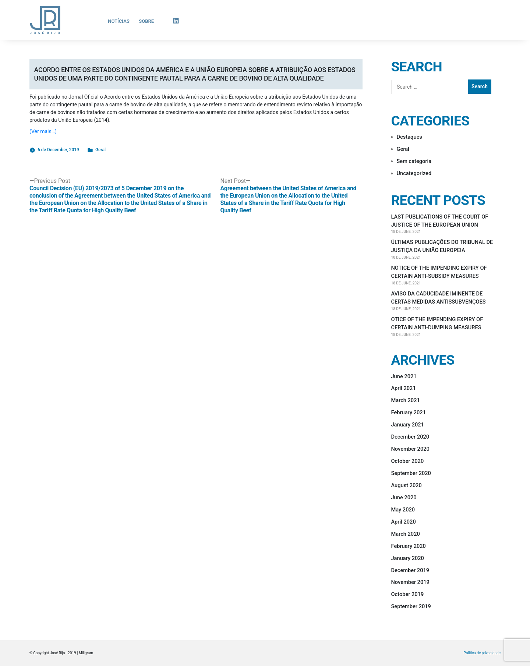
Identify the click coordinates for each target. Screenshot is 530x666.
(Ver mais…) (43, 131)
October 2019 (407, 594)
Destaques (409, 137)
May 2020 (403, 509)
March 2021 (405, 400)
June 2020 (404, 497)
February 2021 (408, 412)
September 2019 (411, 606)
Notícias (119, 21)
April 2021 (403, 388)
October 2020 (407, 461)
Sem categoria (414, 161)
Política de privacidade (482, 653)
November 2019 (410, 582)
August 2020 (406, 485)
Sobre (146, 21)
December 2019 (410, 570)
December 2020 (410, 436)
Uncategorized (414, 173)
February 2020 (408, 546)
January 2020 (407, 558)
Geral (100, 149)
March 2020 (405, 534)
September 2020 (411, 473)
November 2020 (410, 449)
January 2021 (407, 424)
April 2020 (403, 521)
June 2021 (404, 376)
